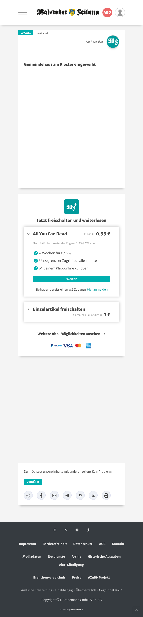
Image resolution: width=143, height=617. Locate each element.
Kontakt (118, 544)
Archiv (76, 556)
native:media (76, 609)
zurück (33, 482)
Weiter (71, 279)
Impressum (27, 544)
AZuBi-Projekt (99, 577)
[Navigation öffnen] (22, 12)
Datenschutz (83, 544)
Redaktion (97, 41)
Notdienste (56, 556)
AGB (102, 544)
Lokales (26, 32)
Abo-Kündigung (71, 565)
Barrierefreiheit (55, 544)
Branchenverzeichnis (49, 577)
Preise (77, 577)
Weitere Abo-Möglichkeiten (72, 334)
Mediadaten (31, 556)
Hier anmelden (97, 289)
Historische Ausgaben (104, 556)
